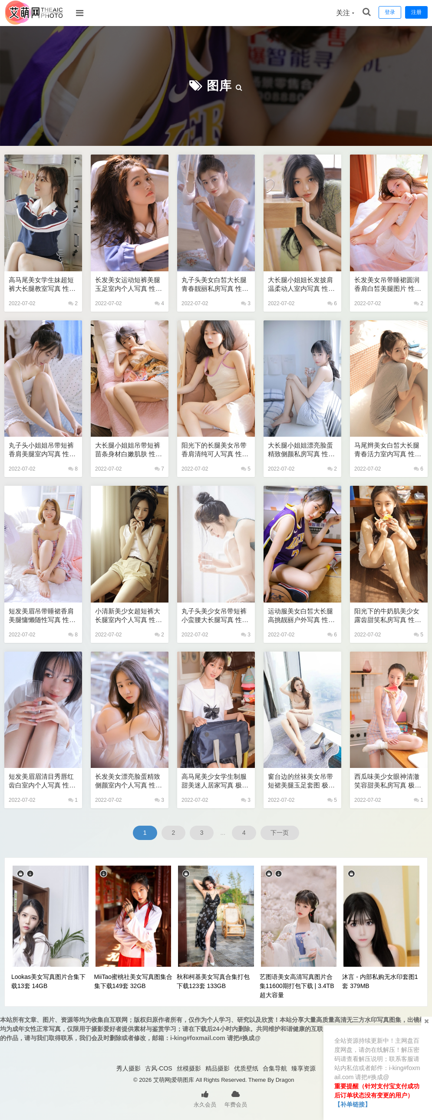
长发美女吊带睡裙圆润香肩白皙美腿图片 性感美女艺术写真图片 (387, 284)
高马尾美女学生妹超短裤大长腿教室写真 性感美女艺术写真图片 (42, 284)
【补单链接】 (352, 1104)
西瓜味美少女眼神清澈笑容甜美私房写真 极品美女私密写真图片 (387, 781)
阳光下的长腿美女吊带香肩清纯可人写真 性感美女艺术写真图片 (214, 449)
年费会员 (235, 1098)
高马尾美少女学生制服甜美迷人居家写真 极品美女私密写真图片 (214, 781)
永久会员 (205, 1098)
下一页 (280, 832)
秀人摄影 (128, 1068)
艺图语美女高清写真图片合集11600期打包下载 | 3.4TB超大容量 (297, 985)
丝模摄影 (189, 1068)
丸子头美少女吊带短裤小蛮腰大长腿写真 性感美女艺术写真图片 (214, 615)
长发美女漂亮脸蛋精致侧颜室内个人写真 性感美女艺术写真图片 (128, 781)
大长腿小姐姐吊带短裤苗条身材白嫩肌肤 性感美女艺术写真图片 (128, 449)
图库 (219, 85)
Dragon (285, 1080)
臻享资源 (303, 1068)
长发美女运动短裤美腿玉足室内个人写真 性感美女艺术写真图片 (128, 284)
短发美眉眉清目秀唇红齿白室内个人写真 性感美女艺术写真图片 (42, 781)
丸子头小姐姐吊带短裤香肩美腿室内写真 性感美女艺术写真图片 (42, 449)
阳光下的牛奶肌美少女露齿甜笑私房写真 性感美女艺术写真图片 (387, 615)
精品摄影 (217, 1068)
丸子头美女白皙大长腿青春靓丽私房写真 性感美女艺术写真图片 (214, 284)
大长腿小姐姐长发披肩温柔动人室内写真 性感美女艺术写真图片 (301, 284)
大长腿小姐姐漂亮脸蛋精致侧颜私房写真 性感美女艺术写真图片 (301, 449)
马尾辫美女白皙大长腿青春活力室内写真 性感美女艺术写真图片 (387, 449)
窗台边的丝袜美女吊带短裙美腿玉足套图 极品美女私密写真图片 (301, 781)
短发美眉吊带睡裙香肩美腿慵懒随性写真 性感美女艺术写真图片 (42, 615)
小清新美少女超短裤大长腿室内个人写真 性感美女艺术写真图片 (128, 615)
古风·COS (158, 1068)
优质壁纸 (246, 1068)
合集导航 (275, 1068)
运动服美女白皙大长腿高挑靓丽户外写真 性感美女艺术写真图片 (301, 615)
